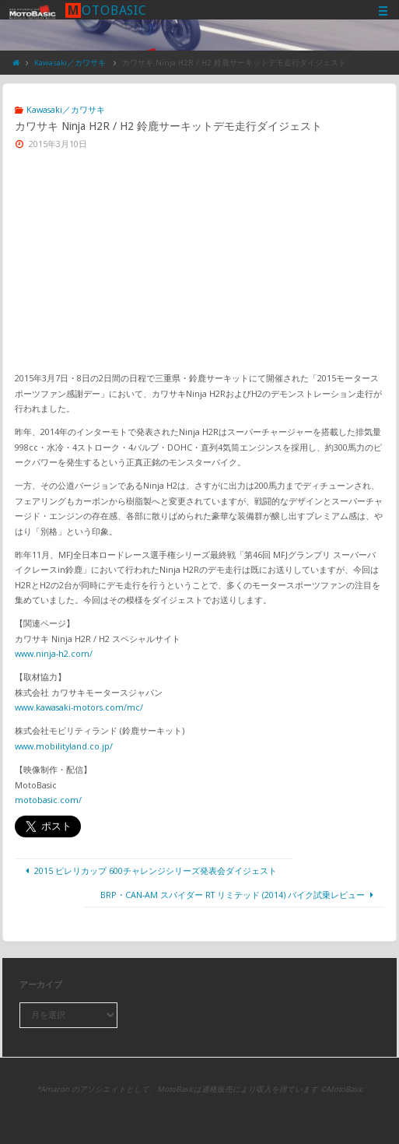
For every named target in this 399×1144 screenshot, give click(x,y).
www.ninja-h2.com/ (54, 653)
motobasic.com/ (48, 799)
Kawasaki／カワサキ (70, 63)
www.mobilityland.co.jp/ (64, 746)
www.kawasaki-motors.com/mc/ (79, 707)
